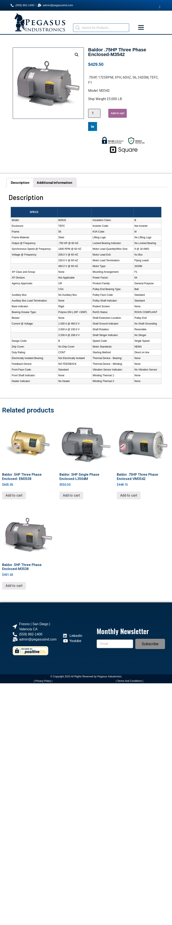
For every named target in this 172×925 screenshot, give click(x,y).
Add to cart (117, 113)
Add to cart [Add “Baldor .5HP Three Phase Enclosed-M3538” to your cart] (14, 586)
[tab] (20, 182)
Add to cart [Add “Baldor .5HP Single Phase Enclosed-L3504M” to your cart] (71, 495)
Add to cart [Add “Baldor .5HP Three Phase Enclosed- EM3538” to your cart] (14, 495)
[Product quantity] (94, 113)
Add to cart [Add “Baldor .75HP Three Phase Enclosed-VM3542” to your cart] (128, 495)
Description (20, 182)
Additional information (54, 182)
